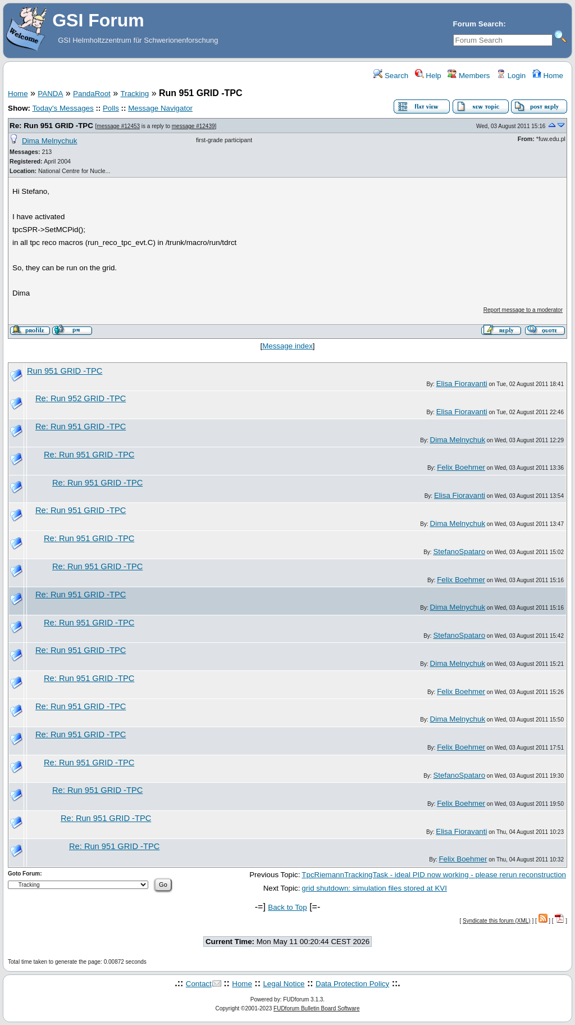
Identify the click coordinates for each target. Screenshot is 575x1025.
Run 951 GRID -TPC (64, 370)
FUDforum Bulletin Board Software (316, 1008)
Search (390, 75)
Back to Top (287, 907)
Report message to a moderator (523, 310)
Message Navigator (160, 108)
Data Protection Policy (352, 983)
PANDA (50, 93)
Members (469, 75)
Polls (111, 108)
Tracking (135, 93)
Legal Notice (283, 983)
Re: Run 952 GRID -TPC (80, 398)
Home (547, 75)
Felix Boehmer (461, 467)
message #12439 (193, 126)
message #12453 (118, 126)
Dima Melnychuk (49, 141)
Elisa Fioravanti (461, 383)
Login (511, 75)
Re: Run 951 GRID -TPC (51, 125)
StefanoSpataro (459, 551)
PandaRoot (92, 93)
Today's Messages (62, 108)
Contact (199, 983)
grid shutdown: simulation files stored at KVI (374, 888)
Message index (287, 346)
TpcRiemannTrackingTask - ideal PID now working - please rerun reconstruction (434, 874)
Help (428, 75)
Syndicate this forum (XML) (497, 921)
